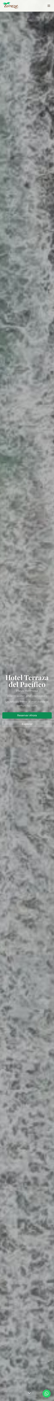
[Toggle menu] (49, 6)
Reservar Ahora (27, 715)
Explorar (27, 724)
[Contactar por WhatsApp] (46, 1394)
